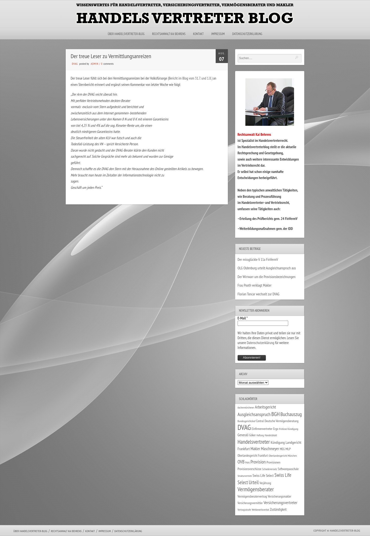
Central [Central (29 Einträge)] (260, 421)
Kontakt (198, 34)
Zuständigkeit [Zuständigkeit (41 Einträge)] (278, 509)
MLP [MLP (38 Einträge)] (288, 448)
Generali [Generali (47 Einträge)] (243, 434)
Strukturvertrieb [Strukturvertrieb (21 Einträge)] (245, 476)
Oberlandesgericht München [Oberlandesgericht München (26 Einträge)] (283, 455)
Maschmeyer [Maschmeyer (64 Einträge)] (270, 448)
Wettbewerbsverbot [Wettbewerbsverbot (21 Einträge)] (260, 509)
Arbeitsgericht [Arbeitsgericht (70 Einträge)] (265, 407)
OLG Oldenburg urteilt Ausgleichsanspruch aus (267, 268)
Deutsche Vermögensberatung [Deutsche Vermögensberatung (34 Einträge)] (281, 421)
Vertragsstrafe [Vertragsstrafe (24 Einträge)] (244, 509)
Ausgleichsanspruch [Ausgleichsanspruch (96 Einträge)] (254, 414)
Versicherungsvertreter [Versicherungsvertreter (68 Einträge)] (280, 502)
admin (94, 63)
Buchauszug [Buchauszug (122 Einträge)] (291, 414)
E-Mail (243, 318)
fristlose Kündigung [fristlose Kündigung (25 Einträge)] (288, 429)
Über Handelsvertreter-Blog (126, 34)
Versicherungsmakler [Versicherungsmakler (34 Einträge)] (279, 496)
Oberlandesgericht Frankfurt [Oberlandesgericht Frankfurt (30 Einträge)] (253, 456)
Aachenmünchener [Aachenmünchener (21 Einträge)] (246, 407)
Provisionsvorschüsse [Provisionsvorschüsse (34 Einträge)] (249, 469)
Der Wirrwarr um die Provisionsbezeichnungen (267, 276)
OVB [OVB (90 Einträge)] (241, 462)
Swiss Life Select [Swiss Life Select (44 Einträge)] (263, 475)
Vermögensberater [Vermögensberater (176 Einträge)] (256, 489)
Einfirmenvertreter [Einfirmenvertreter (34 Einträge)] (262, 429)
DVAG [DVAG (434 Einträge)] (244, 427)
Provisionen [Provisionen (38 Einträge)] (273, 462)
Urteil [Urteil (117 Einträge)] (254, 482)
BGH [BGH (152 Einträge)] (275, 414)
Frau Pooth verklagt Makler (255, 285)
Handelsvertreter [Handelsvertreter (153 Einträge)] (254, 441)
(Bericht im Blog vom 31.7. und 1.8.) (190, 78)
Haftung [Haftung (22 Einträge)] (260, 435)
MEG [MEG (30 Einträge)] (282, 449)
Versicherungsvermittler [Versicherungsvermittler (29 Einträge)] (250, 503)
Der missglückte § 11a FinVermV (258, 259)
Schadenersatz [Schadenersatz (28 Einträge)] (269, 469)
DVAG (75, 63)
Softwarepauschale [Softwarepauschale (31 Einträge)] (288, 469)
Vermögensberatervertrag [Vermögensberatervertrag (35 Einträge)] (252, 496)
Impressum (218, 34)
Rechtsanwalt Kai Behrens (168, 34)
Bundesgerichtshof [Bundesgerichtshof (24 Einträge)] (247, 421)
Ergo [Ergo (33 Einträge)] (275, 429)
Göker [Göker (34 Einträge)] (252, 435)
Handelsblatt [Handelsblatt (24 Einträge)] (271, 435)
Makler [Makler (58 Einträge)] (255, 448)
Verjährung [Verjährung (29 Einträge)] (265, 483)
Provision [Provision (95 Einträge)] (258, 462)
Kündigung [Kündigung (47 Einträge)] (278, 442)
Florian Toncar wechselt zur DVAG (258, 294)
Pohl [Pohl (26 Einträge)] (247, 462)
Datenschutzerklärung (247, 34)
